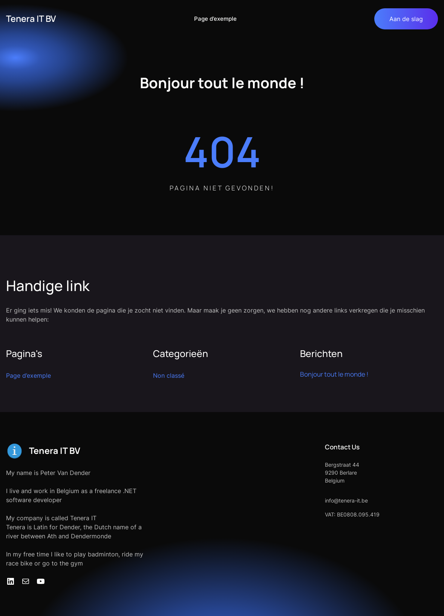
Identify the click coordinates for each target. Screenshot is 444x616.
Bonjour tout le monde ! (334, 374)
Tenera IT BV (31, 18)
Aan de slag (406, 19)
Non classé (168, 375)
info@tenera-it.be (346, 500)
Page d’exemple (215, 18)
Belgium (334, 480)
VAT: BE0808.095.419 (352, 514)
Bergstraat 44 (342, 464)
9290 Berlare (341, 472)
